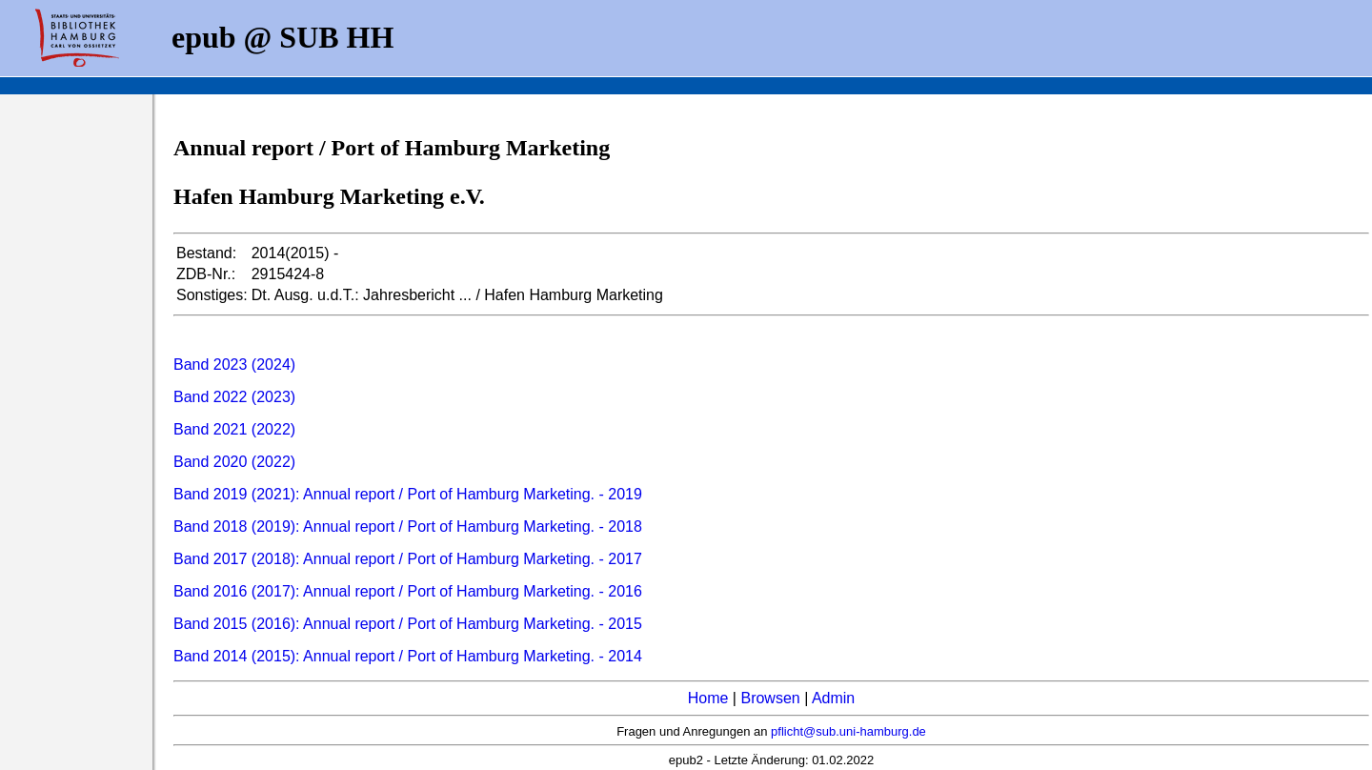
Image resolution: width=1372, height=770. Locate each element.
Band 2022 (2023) (234, 397)
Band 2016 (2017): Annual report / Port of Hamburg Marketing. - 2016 (407, 591)
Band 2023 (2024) (234, 364)
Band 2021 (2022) (234, 429)
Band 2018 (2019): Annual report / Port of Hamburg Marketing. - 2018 (407, 526)
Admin (833, 698)
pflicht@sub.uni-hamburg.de (848, 731)
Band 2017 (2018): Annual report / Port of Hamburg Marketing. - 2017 (407, 559)
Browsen (769, 698)
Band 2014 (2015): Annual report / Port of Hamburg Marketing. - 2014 (407, 656)
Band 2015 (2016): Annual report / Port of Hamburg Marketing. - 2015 (407, 624)
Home (708, 698)
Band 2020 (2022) (234, 462)
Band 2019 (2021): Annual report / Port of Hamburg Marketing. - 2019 (407, 494)
